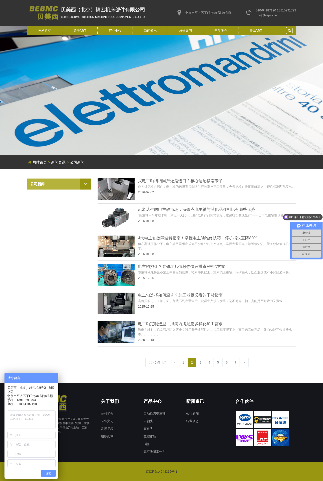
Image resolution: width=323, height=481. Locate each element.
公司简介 (107, 413)
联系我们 (256, 30)
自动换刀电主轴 (155, 413)
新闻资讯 (150, 30)
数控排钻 (150, 436)
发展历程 (107, 428)
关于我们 (80, 30)
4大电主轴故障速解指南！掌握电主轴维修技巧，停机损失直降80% (197, 238)
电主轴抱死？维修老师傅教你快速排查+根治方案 (181, 266)
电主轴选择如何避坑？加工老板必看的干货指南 (180, 295)
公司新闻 (77, 162)
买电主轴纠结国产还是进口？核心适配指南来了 (180, 181)
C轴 (146, 444)
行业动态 (192, 421)
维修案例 (185, 30)
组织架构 (107, 436)
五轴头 (148, 421)
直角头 (148, 428)
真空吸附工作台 (155, 451)
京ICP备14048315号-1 (161, 471)
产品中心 (115, 30)
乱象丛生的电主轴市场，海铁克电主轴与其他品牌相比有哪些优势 (196, 209)
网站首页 (44, 30)
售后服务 (220, 30)
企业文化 (107, 421)
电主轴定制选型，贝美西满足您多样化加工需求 (180, 324)
